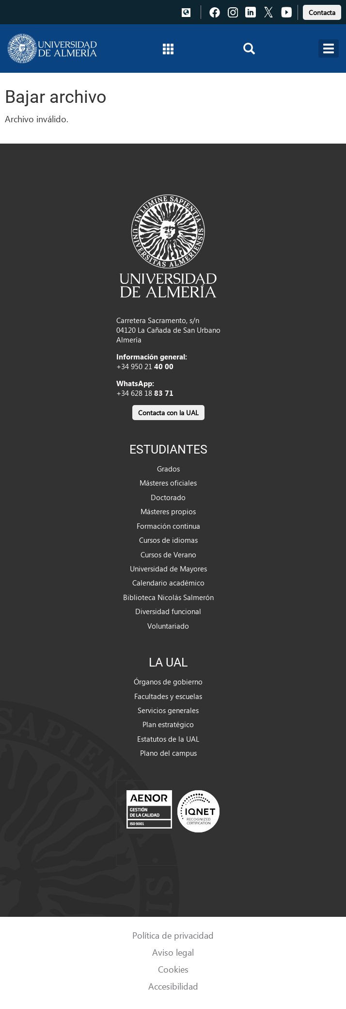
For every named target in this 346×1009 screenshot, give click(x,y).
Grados (168, 468)
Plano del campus (168, 753)
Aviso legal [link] (173, 952)
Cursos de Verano (168, 554)
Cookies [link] (173, 969)
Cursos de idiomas (168, 540)
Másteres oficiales (168, 483)
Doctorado (168, 497)
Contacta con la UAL (168, 412)
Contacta (322, 12)
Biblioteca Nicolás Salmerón (168, 597)
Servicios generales (168, 710)
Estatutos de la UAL (168, 739)
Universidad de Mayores (168, 568)
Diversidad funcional (168, 611)
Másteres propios (168, 511)
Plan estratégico (168, 724)
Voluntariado (168, 626)
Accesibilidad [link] (173, 986)
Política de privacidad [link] (173, 935)
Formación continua (168, 526)
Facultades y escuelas (168, 696)
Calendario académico (168, 582)
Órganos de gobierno (168, 681)
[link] (322, 11)
